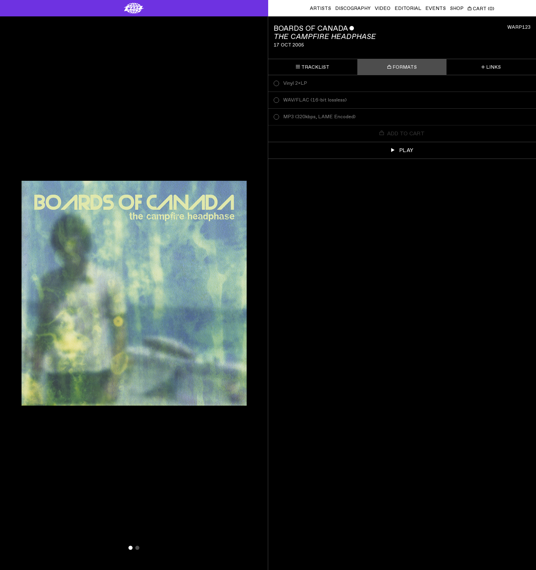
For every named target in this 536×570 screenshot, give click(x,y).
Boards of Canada (311, 28)
